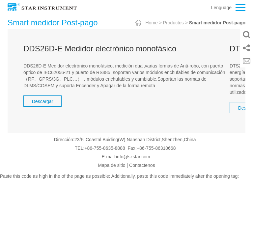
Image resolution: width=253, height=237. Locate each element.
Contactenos (142, 165)
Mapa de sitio (111, 165)
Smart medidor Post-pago (217, 22)
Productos (173, 22)
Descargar (42, 101)
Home (151, 22)
